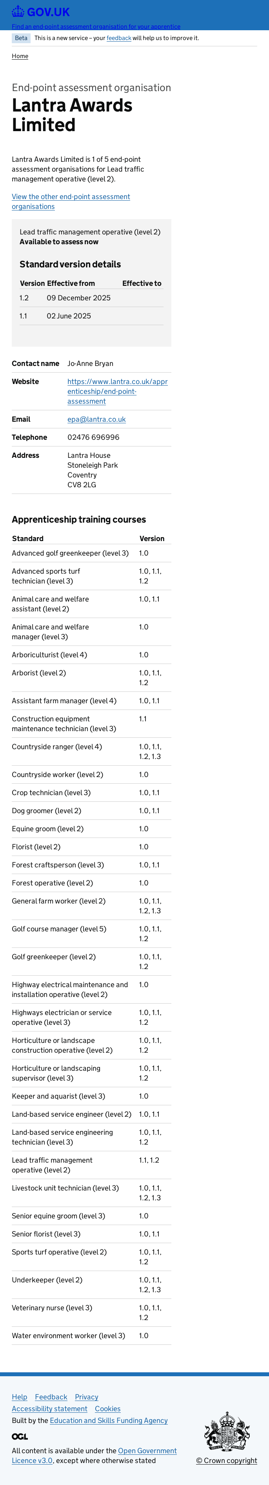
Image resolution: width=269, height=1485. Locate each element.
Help (19, 1396)
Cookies (108, 1408)
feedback (119, 38)
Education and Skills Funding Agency (109, 1420)
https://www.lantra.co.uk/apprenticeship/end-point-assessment (117, 391)
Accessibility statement (49, 1408)
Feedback (51, 1396)
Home (20, 56)
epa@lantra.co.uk (96, 419)
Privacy (86, 1396)
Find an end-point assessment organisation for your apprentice (96, 26)
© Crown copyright (226, 1460)
